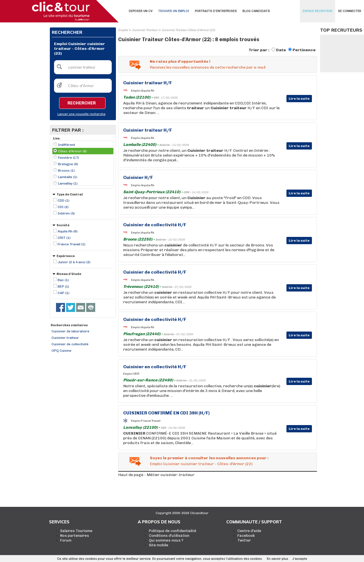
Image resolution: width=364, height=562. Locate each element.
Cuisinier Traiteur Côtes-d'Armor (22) (188, 30)
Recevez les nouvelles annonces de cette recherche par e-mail (207, 67)
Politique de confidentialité (172, 531)
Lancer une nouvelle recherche (81, 114)
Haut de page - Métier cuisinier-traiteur (156, 474)
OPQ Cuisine (61, 351)
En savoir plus (277, 559)
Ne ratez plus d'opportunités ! (180, 61)
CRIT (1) (64, 238)
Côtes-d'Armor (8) (72, 151)
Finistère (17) (68, 158)
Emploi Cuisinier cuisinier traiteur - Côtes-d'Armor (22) (201, 463)
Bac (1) (63, 280)
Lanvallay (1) (68, 183)
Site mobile (158, 545)
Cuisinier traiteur (65, 338)
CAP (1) (63, 293)
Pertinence (304, 50)
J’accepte (299, 559)
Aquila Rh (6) (68, 231)
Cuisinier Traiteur (145, 30)
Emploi (123, 30)
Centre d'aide (249, 531)
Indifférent (66, 145)
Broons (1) (66, 170)
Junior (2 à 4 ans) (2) (74, 262)
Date (281, 50)
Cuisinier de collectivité (70, 344)
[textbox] (83, 67)
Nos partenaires (74, 535)
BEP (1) (63, 286)
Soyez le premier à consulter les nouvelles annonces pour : (209, 458)
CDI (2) (63, 207)
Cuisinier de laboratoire (70, 331)
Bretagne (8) (68, 164)
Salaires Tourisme (76, 531)
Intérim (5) (66, 213)
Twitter (244, 540)
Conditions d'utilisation (169, 535)
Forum (65, 540)
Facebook (246, 535)
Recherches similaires (69, 325)
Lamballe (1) (67, 177)
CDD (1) (63, 200)
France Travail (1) (71, 244)
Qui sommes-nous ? (166, 540)
